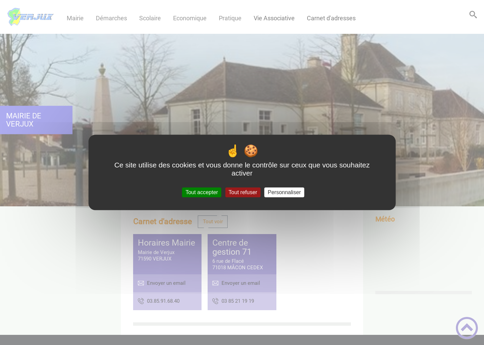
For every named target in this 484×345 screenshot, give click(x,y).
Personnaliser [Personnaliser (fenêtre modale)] (284, 192)
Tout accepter (202, 192)
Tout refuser (243, 192)
